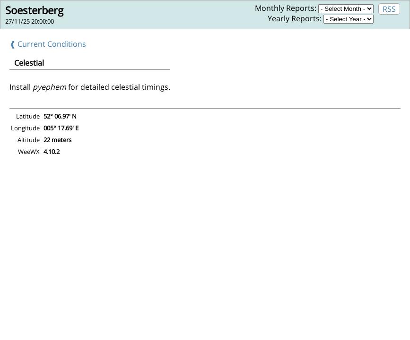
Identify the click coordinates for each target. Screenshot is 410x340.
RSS (389, 9)
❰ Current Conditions (47, 44)
